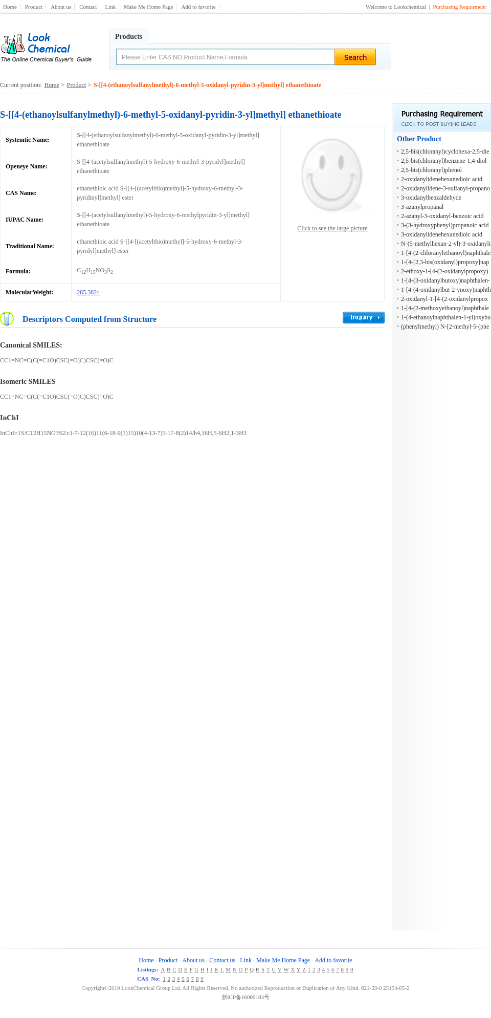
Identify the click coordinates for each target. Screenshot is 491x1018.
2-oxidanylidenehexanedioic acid (441, 179)
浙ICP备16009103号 (245, 997)
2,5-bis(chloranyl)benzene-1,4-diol (443, 160)
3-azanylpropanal (422, 206)
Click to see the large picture (332, 228)
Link (110, 7)
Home (10, 7)
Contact (88, 7)
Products (128, 36)
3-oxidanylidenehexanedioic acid (441, 234)
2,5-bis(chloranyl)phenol (431, 170)
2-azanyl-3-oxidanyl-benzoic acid (442, 216)
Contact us (222, 960)
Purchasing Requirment (459, 7)
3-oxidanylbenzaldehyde (431, 197)
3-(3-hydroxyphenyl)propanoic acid (445, 225)
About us (61, 7)
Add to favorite (198, 7)
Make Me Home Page (148, 7)
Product (33, 7)
